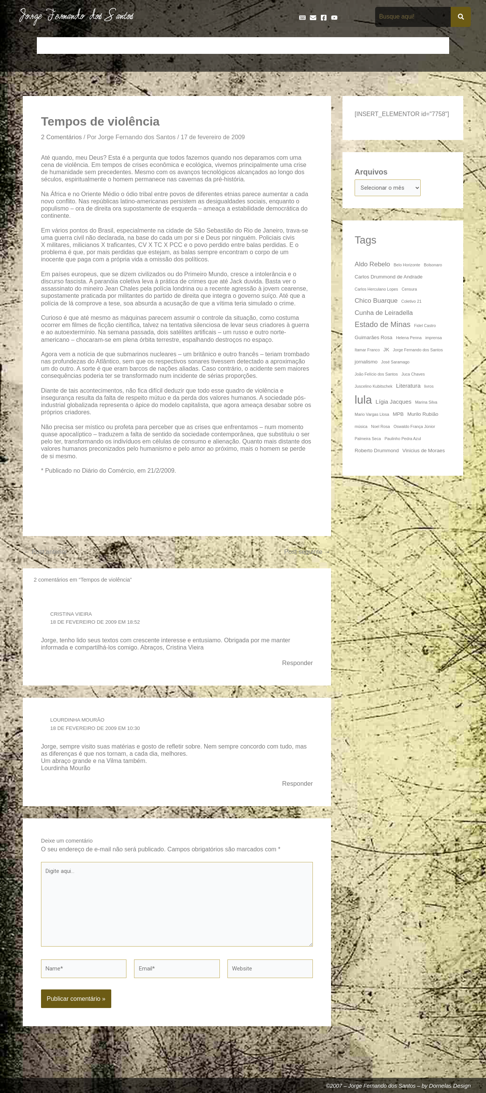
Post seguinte (305, 553)
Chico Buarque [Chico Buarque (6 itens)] (376, 301)
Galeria (317, 45)
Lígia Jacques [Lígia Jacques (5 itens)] (394, 402)
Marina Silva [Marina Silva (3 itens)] (426, 403)
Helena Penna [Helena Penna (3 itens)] (409, 339)
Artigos (75, 45)
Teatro (435, 45)
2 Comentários (62, 137)
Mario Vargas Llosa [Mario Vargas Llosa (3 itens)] (372, 415)
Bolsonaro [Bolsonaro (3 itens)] (433, 266)
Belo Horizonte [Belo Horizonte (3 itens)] (407, 266)
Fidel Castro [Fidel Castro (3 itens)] (425, 326)
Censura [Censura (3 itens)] (409, 290)
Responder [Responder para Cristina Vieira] (296, 664)
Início (49, 45)
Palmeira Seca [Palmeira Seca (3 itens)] (368, 439)
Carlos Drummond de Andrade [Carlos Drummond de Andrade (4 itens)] (389, 278)
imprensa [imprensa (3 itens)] (433, 339)
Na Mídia (374, 45)
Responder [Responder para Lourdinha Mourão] (296, 785)
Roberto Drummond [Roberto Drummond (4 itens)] (377, 451)
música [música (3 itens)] (361, 427)
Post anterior (47, 553)
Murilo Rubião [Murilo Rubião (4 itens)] (423, 415)
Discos (222, 45)
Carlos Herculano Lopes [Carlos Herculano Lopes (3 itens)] (376, 290)
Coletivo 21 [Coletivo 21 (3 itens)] (411, 302)
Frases (289, 45)
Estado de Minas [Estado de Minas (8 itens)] (382, 325)
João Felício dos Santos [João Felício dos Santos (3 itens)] (376, 375)
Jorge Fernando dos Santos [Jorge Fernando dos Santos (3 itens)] (418, 351)
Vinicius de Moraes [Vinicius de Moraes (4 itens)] (423, 451)
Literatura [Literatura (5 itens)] (408, 387)
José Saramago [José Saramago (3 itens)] (395, 363)
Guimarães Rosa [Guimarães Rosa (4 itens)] (373, 338)
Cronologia (190, 45)
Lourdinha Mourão (79, 721)
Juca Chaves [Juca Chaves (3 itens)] (413, 375)
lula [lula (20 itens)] (363, 401)
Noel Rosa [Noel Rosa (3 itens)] (380, 427)
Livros (345, 45)
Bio (99, 45)
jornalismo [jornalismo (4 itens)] (366, 363)
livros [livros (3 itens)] (429, 387)
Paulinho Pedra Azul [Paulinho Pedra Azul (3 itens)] (403, 439)
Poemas (407, 45)
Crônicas (154, 45)
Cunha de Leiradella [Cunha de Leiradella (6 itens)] (384, 314)
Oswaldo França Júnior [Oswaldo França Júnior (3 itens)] (414, 427)
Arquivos (371, 172)
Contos (123, 45)
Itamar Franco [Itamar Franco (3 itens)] (367, 351)
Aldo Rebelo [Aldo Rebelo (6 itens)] (372, 265)
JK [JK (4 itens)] (386, 351)
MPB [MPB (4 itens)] (398, 415)
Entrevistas (255, 45)
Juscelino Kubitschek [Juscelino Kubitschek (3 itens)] (374, 387)
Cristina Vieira (72, 615)
